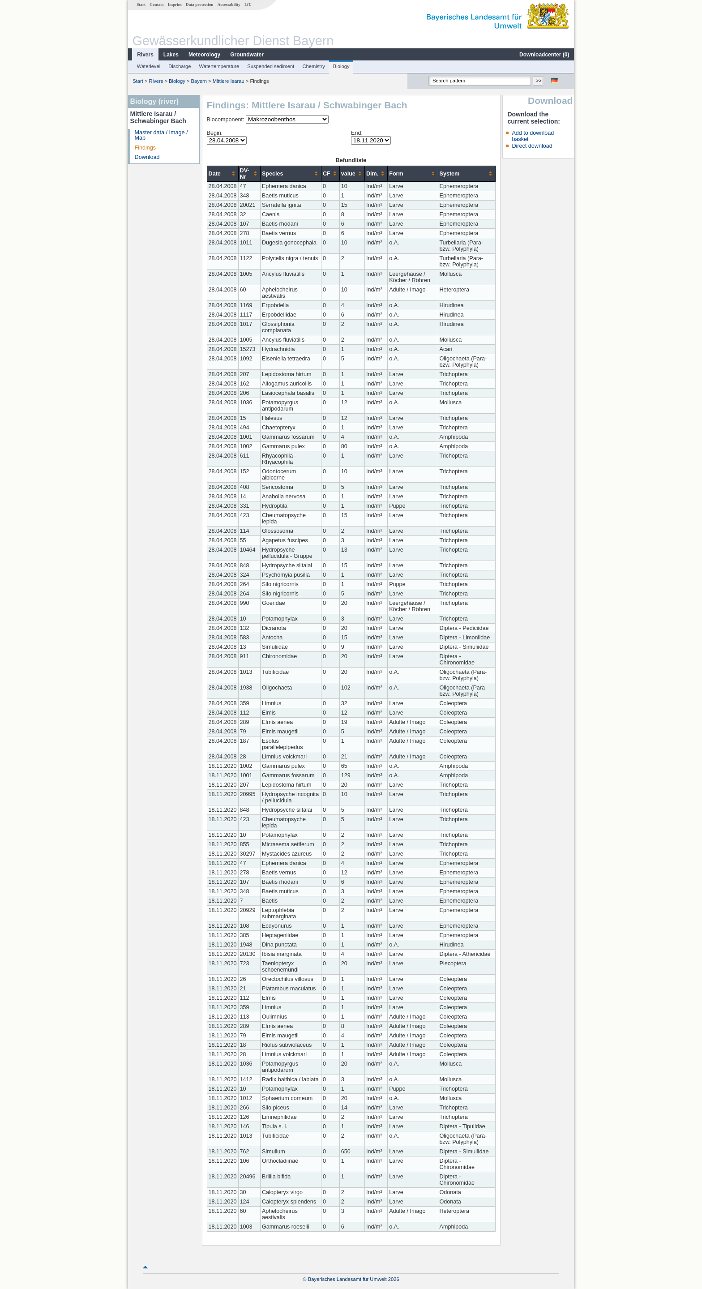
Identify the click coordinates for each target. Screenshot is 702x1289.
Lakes (171, 54)
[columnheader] (222, 173)
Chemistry (313, 66)
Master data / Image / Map (161, 135)
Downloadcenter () (544, 54)
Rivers (145, 54)
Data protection (199, 4)
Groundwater (247, 54)
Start (141, 4)
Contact (156, 4)
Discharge (179, 66)
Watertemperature (219, 66)
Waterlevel (148, 66)
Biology (341, 66)
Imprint (175, 4)
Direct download (532, 146)
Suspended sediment (270, 66)
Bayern (199, 81)
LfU (248, 4)
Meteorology (204, 54)
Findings (145, 148)
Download (147, 157)
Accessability (229, 4)
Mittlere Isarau (228, 81)
